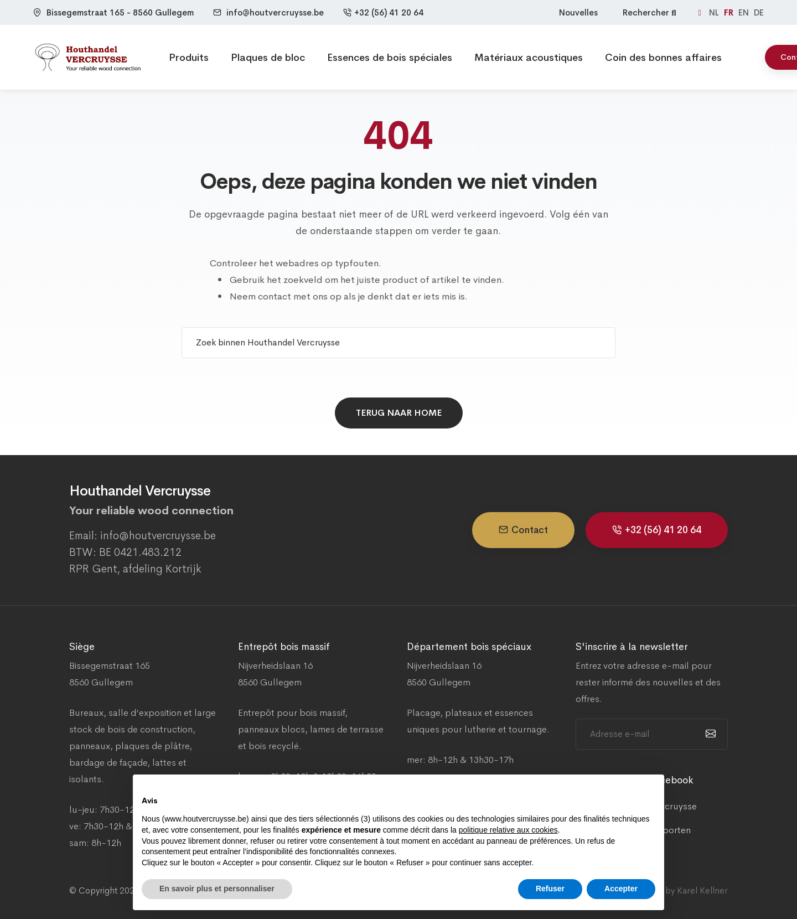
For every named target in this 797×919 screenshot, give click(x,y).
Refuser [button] (550, 888)
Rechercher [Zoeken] (651, 12)
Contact (523, 530)
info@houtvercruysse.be (275, 12)
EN (744, 12)
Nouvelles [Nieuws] (578, 12)
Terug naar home (399, 413)
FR (730, 12)
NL (715, 12)
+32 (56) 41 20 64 (383, 12)
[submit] (709, 734)
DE (759, 12)
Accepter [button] (621, 888)
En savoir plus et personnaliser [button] (217, 888)
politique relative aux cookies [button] (508, 829)
